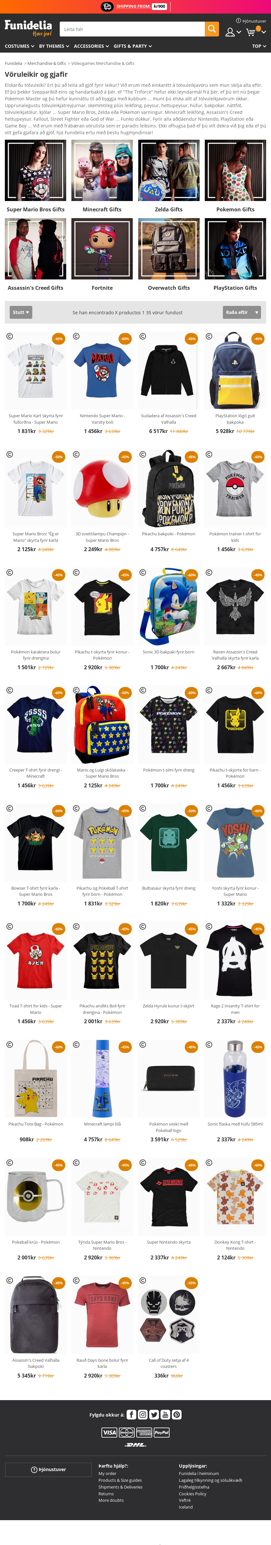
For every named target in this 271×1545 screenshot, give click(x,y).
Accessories (89, 46)
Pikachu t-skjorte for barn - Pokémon (235, 762)
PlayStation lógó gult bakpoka (235, 407)
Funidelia (13, 63)
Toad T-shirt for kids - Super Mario (35, 998)
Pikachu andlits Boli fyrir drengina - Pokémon (102, 998)
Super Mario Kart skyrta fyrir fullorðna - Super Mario (36, 407)
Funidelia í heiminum (199, 1462)
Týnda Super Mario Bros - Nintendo (102, 1234)
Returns (106, 1482)
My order (107, 1462)
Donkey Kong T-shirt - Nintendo (235, 1234)
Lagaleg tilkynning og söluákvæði (210, 1469)
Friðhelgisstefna (194, 1476)
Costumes (17, 46)
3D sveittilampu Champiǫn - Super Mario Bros (102, 526)
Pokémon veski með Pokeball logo (168, 1116)
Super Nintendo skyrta (169, 1231)
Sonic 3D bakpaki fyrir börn (168, 640)
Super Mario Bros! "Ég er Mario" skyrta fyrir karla (36, 526)
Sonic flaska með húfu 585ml (235, 1113)
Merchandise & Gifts (46, 63)
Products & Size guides (120, 1469)
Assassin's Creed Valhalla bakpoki (35, 1352)
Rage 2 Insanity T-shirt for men (235, 998)
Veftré (185, 1489)
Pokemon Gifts (235, 198)
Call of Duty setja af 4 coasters (169, 1352)
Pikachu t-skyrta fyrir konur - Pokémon (102, 644)
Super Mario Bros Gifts (36, 198)
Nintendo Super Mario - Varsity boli (102, 407)
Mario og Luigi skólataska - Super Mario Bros (102, 762)
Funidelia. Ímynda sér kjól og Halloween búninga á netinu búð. (28, 28)
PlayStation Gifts (235, 276)
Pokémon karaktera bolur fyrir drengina (35, 644)
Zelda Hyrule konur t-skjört (168, 994)
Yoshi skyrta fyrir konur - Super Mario (235, 880)
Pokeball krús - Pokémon (36, 1231)
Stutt (18, 301)
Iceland (186, 1496)
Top (256, 46)
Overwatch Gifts (169, 276)
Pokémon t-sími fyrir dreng (168, 759)
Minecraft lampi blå (102, 1113)
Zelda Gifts (168, 198)
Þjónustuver (48, 1458)
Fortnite (102, 276)
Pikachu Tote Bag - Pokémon (35, 1113)
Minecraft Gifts (102, 198)
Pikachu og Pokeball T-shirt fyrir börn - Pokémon (102, 880)
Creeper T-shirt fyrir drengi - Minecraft (35, 762)
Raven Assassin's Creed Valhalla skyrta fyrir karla (235, 644)
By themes (51, 46)
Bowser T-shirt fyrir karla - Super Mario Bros (35, 880)
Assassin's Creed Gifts (35, 276)
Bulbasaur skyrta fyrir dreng (168, 877)
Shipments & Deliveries (120, 1476)
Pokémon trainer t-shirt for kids (235, 526)
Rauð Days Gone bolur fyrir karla (102, 1352)
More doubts (111, 1489)
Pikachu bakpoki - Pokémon (168, 522)
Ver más (20, 120)
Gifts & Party (130, 46)
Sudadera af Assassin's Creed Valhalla (168, 407)
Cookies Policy (192, 1482)
